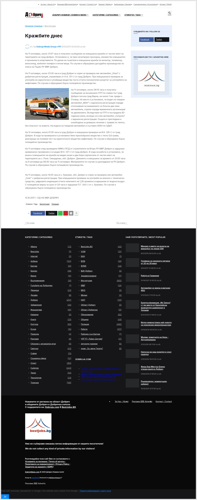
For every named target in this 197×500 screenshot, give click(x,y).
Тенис (51, 372)
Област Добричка (101, 309)
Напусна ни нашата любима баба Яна (98, 376)
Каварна (51, 314)
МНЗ (101, 290)
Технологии (51, 377)
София (51, 353)
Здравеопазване (101, 275)
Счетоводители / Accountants (145, 4)
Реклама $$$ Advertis (142, 401)
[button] (169, 13)
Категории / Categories (105, 15)
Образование (101, 314)
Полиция (55, 204)
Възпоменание (51, 280)
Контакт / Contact (164, 401)
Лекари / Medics (104, 4)
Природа (51, 334)
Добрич (51, 300)
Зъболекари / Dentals (122, 4)
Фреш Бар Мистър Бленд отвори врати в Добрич (153, 367)
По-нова (31, 223)
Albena (51, 246)
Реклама (51, 339)
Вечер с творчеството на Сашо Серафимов (101, 374)
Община (101, 319)
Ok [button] (5, 496)
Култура (51, 324)
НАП (101, 300)
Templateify (35, 477)
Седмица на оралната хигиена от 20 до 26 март (155, 262)
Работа (101, 329)
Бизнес (51, 271)
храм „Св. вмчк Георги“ (101, 348)
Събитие (51, 368)
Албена (51, 261)
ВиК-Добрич (101, 271)
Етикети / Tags (133, 15)
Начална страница (33, 26)
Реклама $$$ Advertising (67, 4)
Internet (51, 256)
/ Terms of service (45, 461)
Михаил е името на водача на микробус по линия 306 (155, 247)
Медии (101, 295)
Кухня (51, 329)
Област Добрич (101, 305)
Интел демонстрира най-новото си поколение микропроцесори (156, 323)
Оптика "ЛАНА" (166, 4)
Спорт (51, 363)
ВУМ (101, 261)
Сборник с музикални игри (51, 343)
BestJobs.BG (101, 246)
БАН (101, 256)
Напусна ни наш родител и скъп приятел (156, 353)
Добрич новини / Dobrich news (69, 15)
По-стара (120, 223)
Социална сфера (51, 358)
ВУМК (101, 266)
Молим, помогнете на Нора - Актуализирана (155, 338)
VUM (101, 251)
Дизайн (51, 295)
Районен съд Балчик (101, 334)
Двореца (51, 290)
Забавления (51, 305)
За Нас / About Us (47, 4)
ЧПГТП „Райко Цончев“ (101, 339)
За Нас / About (121, 401)
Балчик (51, 266)
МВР (101, 285)
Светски (51, 348)
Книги (51, 319)
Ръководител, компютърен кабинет (154, 382)
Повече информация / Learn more (95, 491)
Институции (50, 26)
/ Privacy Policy (47, 464)
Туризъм (51, 382)
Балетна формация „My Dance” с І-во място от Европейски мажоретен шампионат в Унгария (156, 306)
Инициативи (51, 309)
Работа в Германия (150, 275)
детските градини (101, 343)
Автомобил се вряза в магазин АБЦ (155, 289)
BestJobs (51, 251)
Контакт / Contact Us (87, 4)
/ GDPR (39, 467)
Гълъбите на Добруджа (51, 285)
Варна (51, 275)
